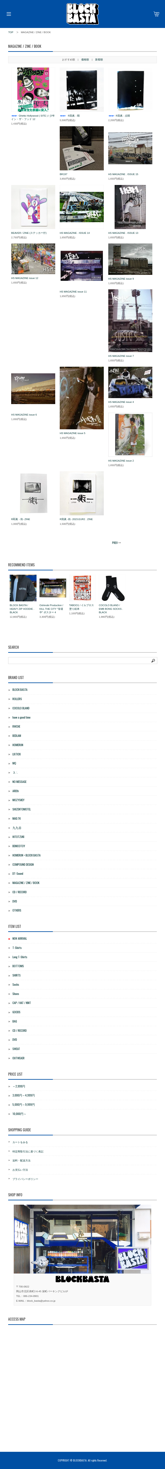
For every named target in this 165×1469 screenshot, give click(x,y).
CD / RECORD (19, 892)
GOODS (16, 1012)
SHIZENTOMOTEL (21, 809)
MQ (14, 763)
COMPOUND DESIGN (23, 864)
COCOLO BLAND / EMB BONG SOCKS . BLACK (111, 608)
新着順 (99, 59)
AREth (15, 791)
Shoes (15, 994)
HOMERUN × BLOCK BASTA (26, 855)
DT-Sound (17, 873)
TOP (10, 32)
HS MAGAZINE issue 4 (121, 402)
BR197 (63, 174)
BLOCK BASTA (20, 689)
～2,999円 (18, 1086)
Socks (15, 984)
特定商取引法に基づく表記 (27, 1151)
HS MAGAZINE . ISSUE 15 (123, 174)
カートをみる (20, 1142)
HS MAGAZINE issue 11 (73, 291)
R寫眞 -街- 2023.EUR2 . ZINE (76, 519)
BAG (14, 1021)
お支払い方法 (20, 1169)
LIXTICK (16, 754)
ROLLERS (17, 699)
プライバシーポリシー (25, 1179)
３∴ (15, 772)
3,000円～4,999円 (23, 1095)
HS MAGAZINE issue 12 (24, 278)
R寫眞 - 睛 (70, 115)
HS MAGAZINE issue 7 (121, 356)
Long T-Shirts (19, 957)
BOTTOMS (18, 966)
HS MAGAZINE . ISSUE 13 (123, 233)
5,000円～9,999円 (23, 1104)
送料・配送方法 (21, 1160)
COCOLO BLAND (20, 708)
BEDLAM (16, 735)
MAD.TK (16, 818)
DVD (14, 901)
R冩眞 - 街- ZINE (20, 519)
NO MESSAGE (19, 781)
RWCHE (16, 726)
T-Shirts (17, 947)
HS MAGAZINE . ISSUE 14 (75, 233)
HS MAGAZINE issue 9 (121, 278)
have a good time (21, 717)
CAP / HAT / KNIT (21, 1003)
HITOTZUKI (18, 837)
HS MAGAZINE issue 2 (121, 460)
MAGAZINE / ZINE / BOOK (25, 883)
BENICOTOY (18, 846)
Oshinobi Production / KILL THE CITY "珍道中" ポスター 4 (51, 608)
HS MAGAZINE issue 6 (24, 414)
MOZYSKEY (18, 800)
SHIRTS (16, 975)
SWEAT (16, 1049)
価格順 (85, 59)
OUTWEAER (18, 1058)
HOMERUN (17, 745)
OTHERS (16, 910)
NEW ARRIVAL (19, 938)
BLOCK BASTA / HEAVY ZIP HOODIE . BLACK (22, 608)
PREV (115, 542)
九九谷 (16, 827)
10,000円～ (19, 1114)
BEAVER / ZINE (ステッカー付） (29, 233)
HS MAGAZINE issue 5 (72, 433)
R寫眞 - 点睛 (119, 115)
